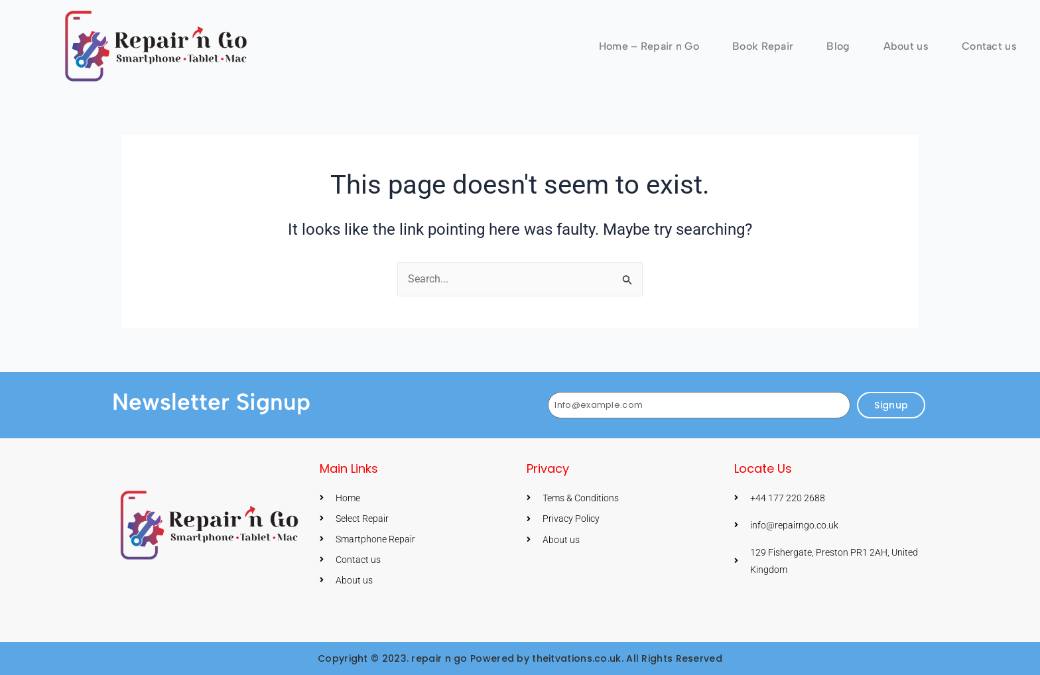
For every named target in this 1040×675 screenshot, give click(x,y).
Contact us (989, 46)
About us (906, 46)
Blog (838, 46)
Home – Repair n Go (649, 46)
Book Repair (762, 46)
